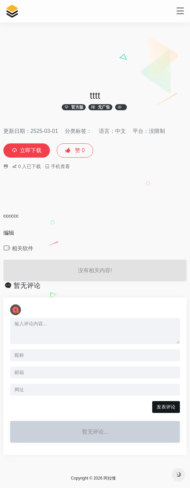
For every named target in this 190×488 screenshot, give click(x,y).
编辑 (8, 233)
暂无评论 (26, 285)
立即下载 (27, 150)
